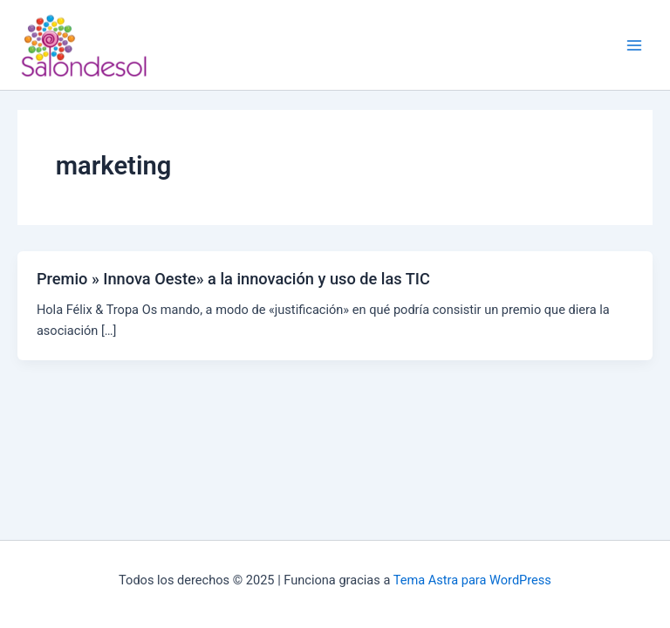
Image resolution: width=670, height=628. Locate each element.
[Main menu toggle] (634, 45)
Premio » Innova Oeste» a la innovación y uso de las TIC (233, 279)
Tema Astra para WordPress (472, 580)
